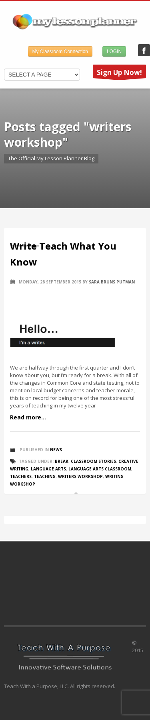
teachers (21, 476)
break (61, 461)
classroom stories (93, 461)
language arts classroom (99, 469)
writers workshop (80, 476)
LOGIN (114, 51)
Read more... (28, 417)
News (56, 449)
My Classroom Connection (60, 51)
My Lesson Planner (144, 50)
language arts (48, 469)
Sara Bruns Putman (112, 282)
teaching (45, 476)
